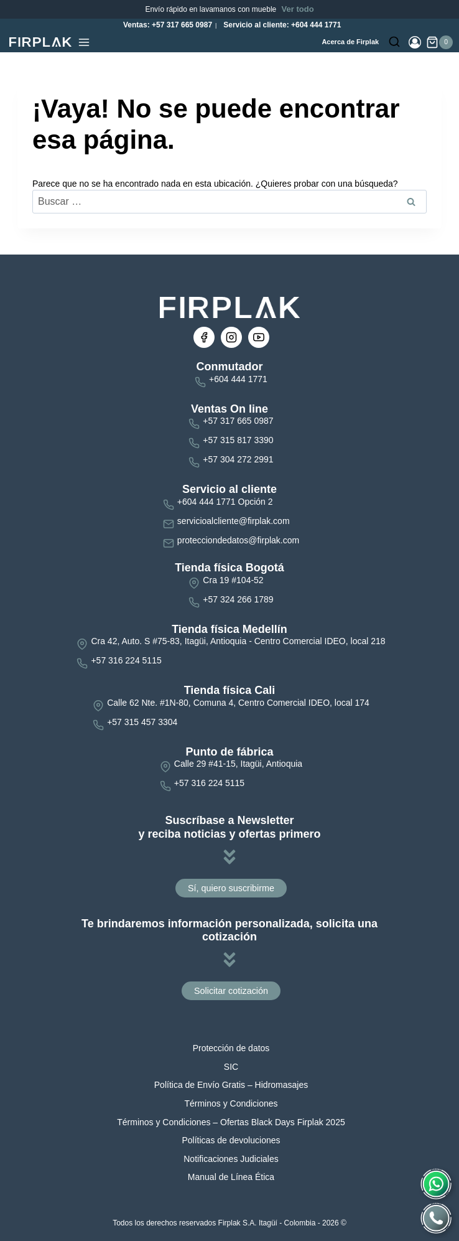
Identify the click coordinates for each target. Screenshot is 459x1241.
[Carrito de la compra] (439, 42)
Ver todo (298, 9)
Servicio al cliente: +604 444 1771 (281, 25)
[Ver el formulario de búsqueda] (394, 42)
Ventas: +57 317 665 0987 (166, 25)
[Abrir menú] (84, 42)
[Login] (415, 42)
